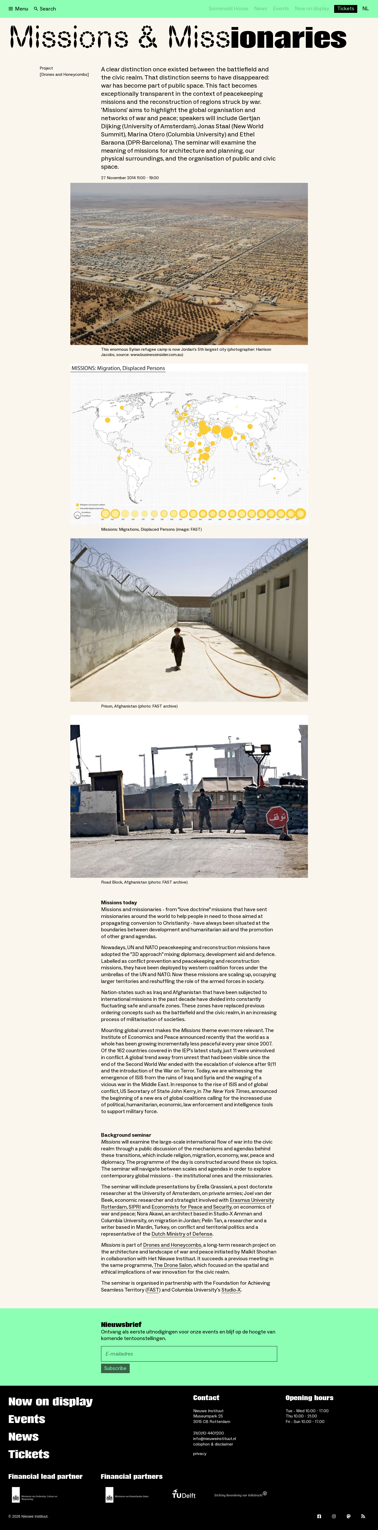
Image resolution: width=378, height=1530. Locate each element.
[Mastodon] (348, 1516)
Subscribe (115, 1368)
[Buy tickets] (345, 9)
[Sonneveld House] (228, 9)
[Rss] (363, 1516)
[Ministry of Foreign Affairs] (127, 1495)
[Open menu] (18, 8)
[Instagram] (334, 1516)
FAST (153, 1290)
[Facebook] (319, 1516)
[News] (260, 9)
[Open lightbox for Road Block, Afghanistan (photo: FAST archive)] (189, 796)
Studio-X (231, 1290)
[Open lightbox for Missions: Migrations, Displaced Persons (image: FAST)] (189, 444)
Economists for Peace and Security (191, 1207)
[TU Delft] (184, 1495)
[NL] (365, 9)
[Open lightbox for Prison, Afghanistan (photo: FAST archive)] (189, 620)
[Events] (281, 9)
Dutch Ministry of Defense (181, 1234)
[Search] (45, 8)
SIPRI (135, 1207)
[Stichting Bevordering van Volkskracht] (240, 1495)
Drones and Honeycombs (172, 1245)
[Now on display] (312, 9)
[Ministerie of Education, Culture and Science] (34, 1495)
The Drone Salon (173, 1265)
